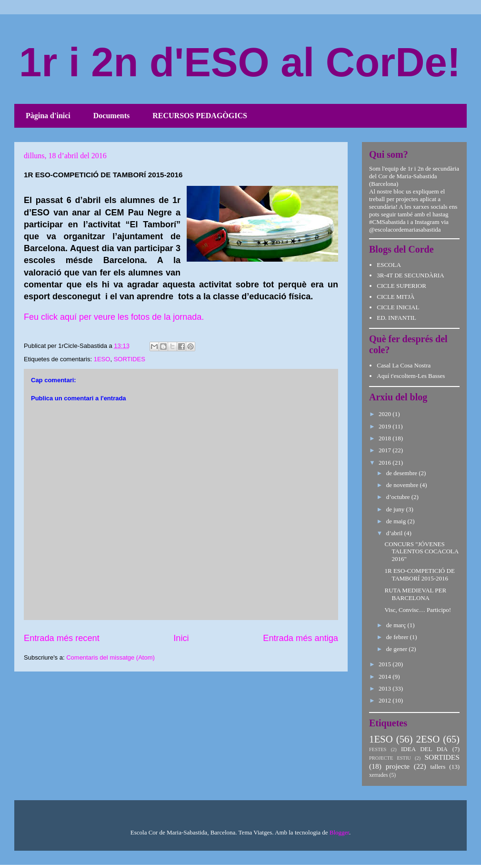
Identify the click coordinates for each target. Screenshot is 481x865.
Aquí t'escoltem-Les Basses (411, 375)
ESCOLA (389, 264)
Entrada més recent (62, 638)
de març (397, 625)
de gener (397, 648)
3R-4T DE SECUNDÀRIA (410, 275)
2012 (385, 700)
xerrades (378, 775)
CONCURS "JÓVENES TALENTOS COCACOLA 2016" (421, 551)
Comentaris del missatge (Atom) (110, 657)
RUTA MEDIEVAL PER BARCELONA (415, 594)
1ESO (102, 359)
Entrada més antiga (300, 638)
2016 (385, 462)
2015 (385, 664)
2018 (385, 438)
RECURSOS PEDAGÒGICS (199, 116)
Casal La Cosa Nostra (404, 365)
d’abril (395, 533)
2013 (385, 688)
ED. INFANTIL (396, 317)
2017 (385, 450)
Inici (181, 638)
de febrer (398, 637)
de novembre (403, 484)
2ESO (428, 738)
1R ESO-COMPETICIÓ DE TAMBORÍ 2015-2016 (419, 574)
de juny (396, 509)
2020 (385, 413)
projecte (398, 766)
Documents (111, 116)
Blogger (339, 832)
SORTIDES (129, 359)
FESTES (377, 749)
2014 (385, 676)
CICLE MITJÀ (395, 296)
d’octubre (398, 496)
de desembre (402, 473)
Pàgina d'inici (48, 116)
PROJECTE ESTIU (390, 758)
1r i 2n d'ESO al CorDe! (240, 62)
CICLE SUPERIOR (401, 285)
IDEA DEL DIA (424, 749)
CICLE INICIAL (398, 307)
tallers (437, 766)
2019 (385, 426)
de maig (397, 521)
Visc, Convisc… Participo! (417, 609)
